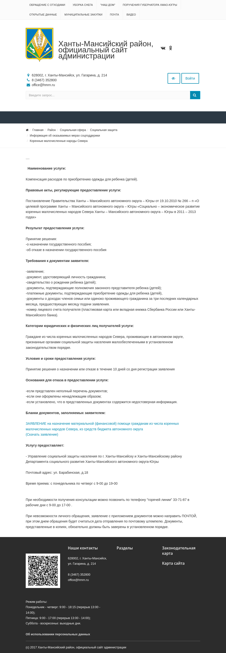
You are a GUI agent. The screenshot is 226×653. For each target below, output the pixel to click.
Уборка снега (83, 4)
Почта (114, 14)
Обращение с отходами (47, 4)
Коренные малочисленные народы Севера (59, 141)
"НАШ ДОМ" (107, 4)
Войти (190, 78)
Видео (131, 14)
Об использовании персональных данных (58, 634)
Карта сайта (173, 563)
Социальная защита (103, 130)
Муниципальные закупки (83, 14)
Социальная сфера (73, 130)
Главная (38, 130)
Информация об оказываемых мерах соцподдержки (65, 135)
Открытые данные (43, 14)
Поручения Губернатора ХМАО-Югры (150, 4)
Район (52, 130)
